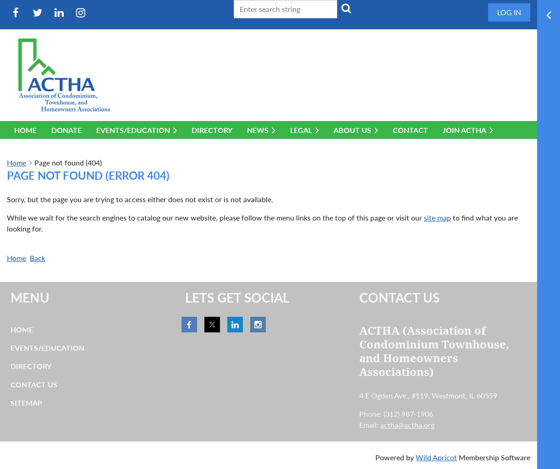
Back (37, 258)
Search (346, 8)
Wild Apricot (436, 457)
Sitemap (26, 402)
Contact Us (34, 384)
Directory (31, 366)
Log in (509, 12)
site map (437, 217)
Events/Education (47, 347)
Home (16, 162)
